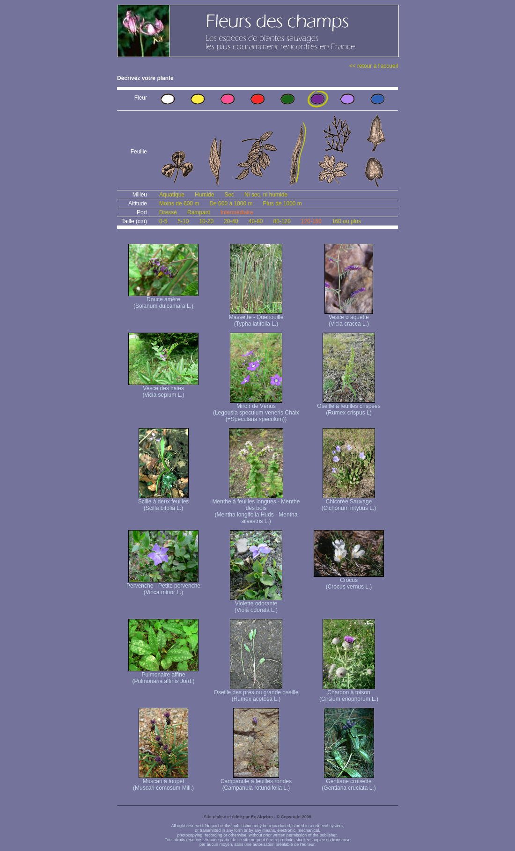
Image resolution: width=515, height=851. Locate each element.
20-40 (231, 221)
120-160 (311, 221)
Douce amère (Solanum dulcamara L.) (163, 300)
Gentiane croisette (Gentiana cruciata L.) (348, 782)
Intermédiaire (237, 212)
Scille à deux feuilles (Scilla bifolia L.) (163, 502)
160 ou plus (346, 221)
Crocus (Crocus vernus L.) (349, 581)
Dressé (168, 212)
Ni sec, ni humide (265, 194)
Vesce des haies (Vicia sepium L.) (163, 389)
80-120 (281, 221)
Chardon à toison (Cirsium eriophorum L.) (348, 693)
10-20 (206, 221)
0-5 (163, 221)
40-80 (256, 221)
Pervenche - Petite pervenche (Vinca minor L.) (163, 586)
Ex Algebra (262, 817)
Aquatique (171, 194)
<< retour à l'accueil (373, 66)
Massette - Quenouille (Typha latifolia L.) (256, 318)
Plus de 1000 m (282, 203)
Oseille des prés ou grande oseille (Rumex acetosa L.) (256, 693)
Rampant (198, 212)
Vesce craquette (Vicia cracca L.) (348, 318)
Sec (229, 194)
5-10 (183, 221)
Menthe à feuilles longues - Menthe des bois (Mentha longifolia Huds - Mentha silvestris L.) (256, 508)
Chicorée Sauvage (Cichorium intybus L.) (349, 502)
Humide (204, 194)
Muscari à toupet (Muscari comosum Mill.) (163, 782)
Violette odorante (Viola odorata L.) (256, 604)
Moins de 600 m (179, 203)
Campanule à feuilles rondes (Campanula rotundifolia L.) (256, 782)
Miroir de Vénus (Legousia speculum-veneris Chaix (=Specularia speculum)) (256, 410)
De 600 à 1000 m (230, 203)
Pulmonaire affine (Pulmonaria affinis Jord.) (163, 675)
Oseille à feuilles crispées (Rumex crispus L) (348, 407)
